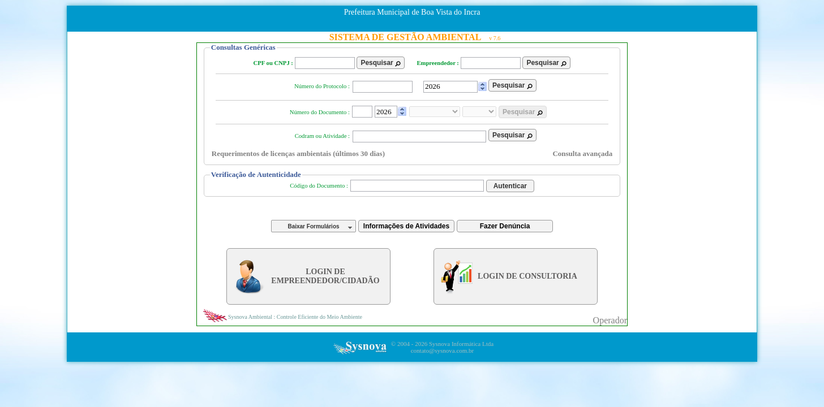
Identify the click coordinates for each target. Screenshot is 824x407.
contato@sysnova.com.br (442, 350)
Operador (610, 320)
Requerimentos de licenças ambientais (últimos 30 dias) (298, 153)
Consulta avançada (582, 153)
